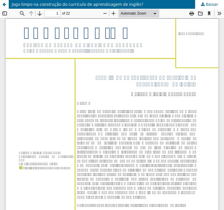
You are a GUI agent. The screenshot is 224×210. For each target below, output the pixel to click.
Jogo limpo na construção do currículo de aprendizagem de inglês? (77, 4)
